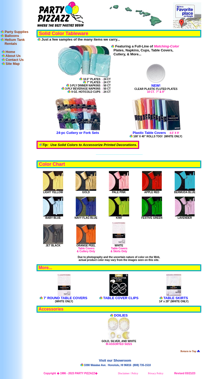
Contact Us (15, 60)
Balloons (12, 36)
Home (10, 52)
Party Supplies (16, 32)
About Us (13, 56)
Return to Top (190, 351)
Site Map (12, 64)
